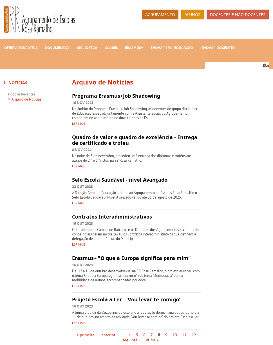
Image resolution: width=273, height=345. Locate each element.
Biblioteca (87, 47)
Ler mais (78, 123)
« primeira (85, 334)
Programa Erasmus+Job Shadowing (116, 95)
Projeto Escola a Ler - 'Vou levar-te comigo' (126, 299)
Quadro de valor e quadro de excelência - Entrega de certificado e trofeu (134, 140)
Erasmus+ (134, 47)
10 (175, 334)
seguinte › (131, 339)
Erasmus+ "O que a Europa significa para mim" (131, 258)
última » (152, 339)
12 (194, 334)
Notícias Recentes (21, 94)
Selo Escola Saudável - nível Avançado (119, 179)
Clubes (111, 47)
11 (184, 334)
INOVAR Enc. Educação (172, 47)
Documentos (57, 47)
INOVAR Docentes (218, 47)
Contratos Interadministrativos (112, 216)
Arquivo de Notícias (26, 99)
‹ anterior (107, 334)
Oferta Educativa (21, 47)
